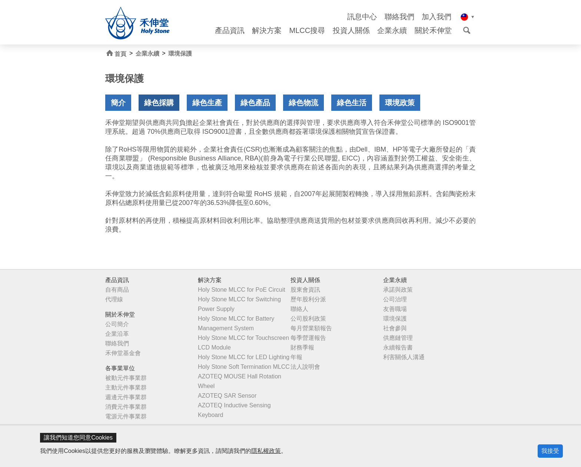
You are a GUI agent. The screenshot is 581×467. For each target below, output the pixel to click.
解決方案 (267, 30)
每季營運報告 (308, 338)
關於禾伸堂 (433, 30)
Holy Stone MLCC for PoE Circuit (241, 290)
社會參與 (395, 328)
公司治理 (395, 299)
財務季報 (302, 347)
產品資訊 (230, 30)
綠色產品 (255, 103)
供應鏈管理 (398, 338)
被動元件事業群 (126, 378)
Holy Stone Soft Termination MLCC (244, 367)
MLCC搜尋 (307, 30)
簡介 (118, 103)
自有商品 (117, 290)
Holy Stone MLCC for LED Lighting (243, 357)
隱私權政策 (266, 451)
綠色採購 (159, 103)
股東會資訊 (305, 290)
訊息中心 (362, 17)
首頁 (116, 53)
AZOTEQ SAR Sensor (227, 396)
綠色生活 (351, 103)
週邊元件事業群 (126, 397)
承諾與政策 (398, 290)
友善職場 (395, 309)
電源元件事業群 (126, 416)
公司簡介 (117, 324)
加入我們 (436, 17)
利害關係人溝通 (404, 357)
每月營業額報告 (311, 328)
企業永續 (392, 30)
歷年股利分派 (308, 299)
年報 (296, 357)
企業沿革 (117, 334)
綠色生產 (207, 103)
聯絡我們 (399, 17)
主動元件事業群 (126, 387)
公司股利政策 (308, 318)
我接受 (550, 451)
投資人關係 (351, 30)
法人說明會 (305, 367)
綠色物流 (303, 103)
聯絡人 (299, 309)
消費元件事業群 (126, 407)
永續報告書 (398, 347)
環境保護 (180, 53)
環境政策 (400, 103)
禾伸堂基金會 (123, 353)
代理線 (114, 299)
